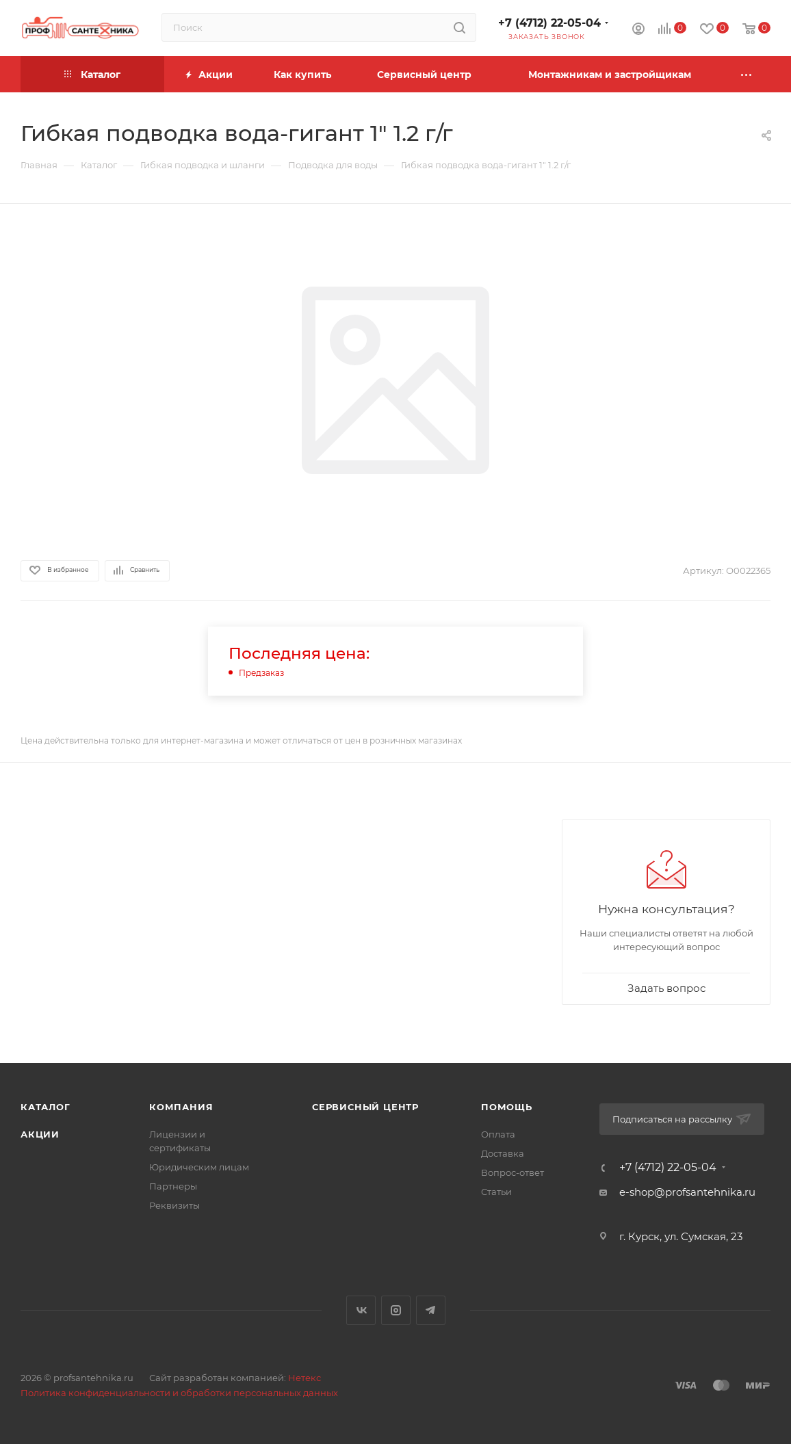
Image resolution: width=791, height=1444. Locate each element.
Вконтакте (361, 1310)
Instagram (396, 1310)
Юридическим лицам (199, 1166)
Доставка (502, 1153)
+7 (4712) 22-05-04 (549, 22)
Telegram (430, 1310)
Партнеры (173, 1186)
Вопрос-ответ (512, 1172)
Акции (40, 1134)
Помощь (506, 1106)
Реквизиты (174, 1205)
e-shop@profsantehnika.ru (687, 1191)
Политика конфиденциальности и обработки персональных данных (179, 1392)
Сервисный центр (365, 1106)
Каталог (45, 1106)
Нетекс (304, 1377)
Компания (181, 1106)
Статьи (496, 1191)
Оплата (498, 1134)
